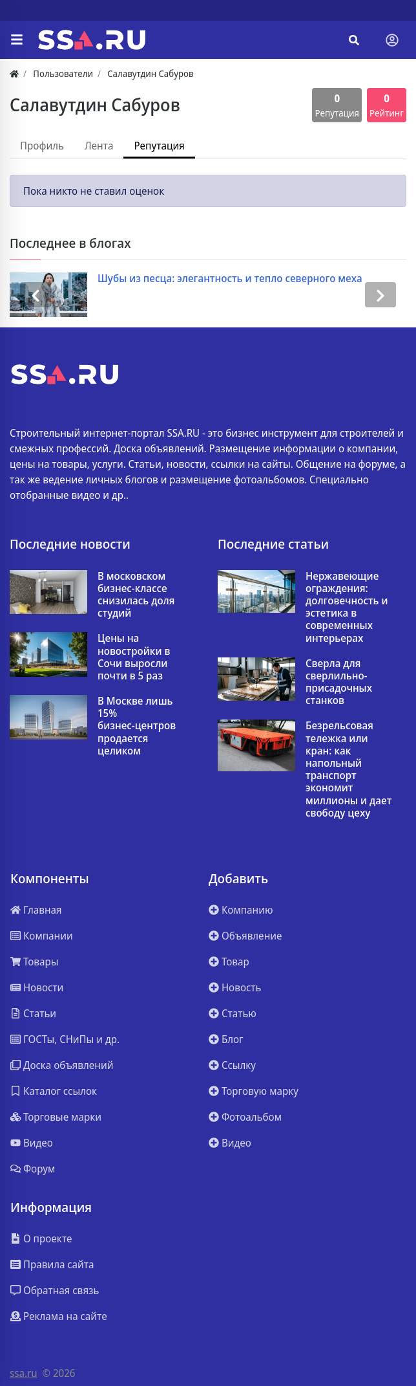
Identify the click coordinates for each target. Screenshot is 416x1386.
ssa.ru (23, 1373)
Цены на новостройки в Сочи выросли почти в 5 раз (134, 657)
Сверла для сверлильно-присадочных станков (339, 682)
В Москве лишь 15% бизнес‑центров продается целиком (137, 726)
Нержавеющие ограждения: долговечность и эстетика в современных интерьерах (347, 607)
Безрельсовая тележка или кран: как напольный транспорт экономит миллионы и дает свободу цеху (348, 769)
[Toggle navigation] (392, 40)
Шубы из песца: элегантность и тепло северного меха (230, 278)
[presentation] (35, 294)
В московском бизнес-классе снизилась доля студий (136, 595)
